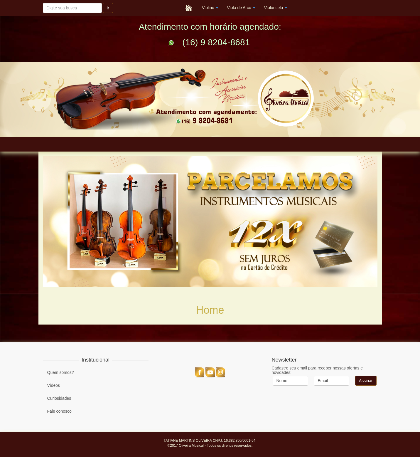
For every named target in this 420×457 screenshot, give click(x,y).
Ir (108, 8)
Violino (210, 7)
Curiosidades (59, 398)
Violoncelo (275, 7)
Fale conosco (59, 411)
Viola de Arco (241, 7)
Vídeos (53, 385)
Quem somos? (60, 372)
